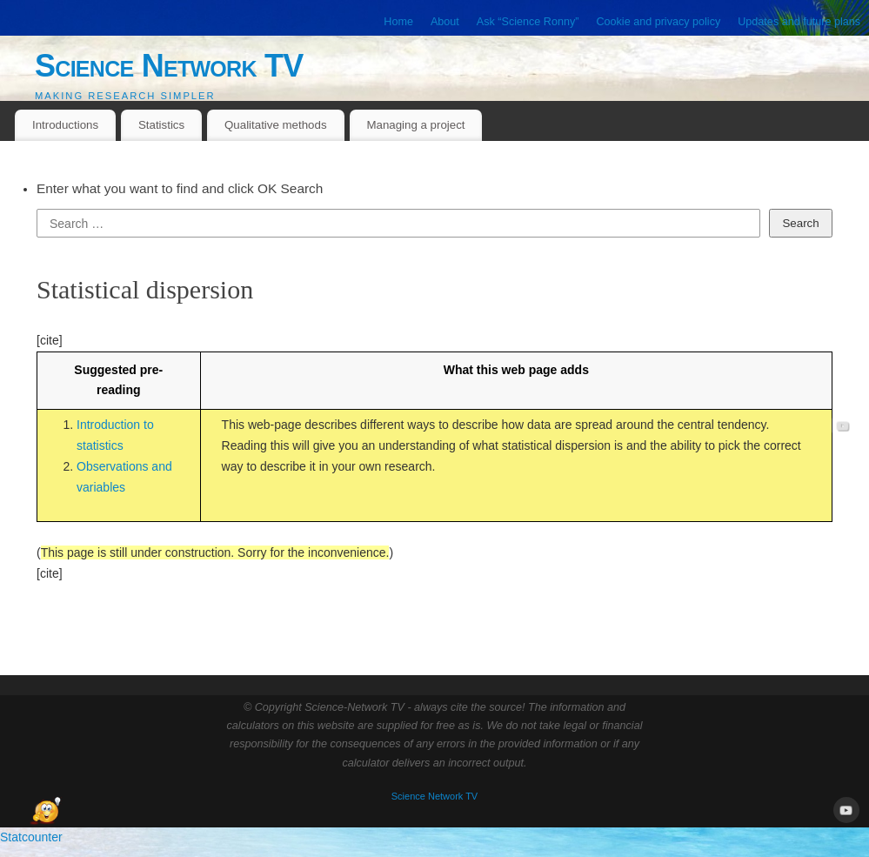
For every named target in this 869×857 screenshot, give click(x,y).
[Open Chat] (45, 812)
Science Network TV (169, 66)
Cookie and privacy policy (658, 22)
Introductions (65, 124)
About (445, 22)
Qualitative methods (275, 124)
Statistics (161, 124)
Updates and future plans (799, 22)
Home (398, 22)
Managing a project (415, 124)
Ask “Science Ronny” (528, 22)
